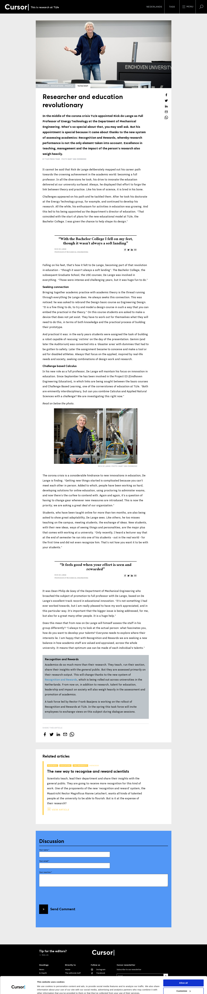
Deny (183, 986)
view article (60, 809)
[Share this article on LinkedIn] (166, 106)
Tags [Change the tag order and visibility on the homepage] (172, 6)
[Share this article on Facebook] (166, 95)
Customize (183, 978)
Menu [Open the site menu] (187, 7)
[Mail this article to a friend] (166, 112)
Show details (43, 988)
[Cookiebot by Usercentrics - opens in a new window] (18, 988)
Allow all (183, 970)
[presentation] (60, 894)
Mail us (44, 955)
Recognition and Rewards (61, 679)
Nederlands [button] (154, 6)
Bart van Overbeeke (77, 159)
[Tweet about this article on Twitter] (166, 100)
